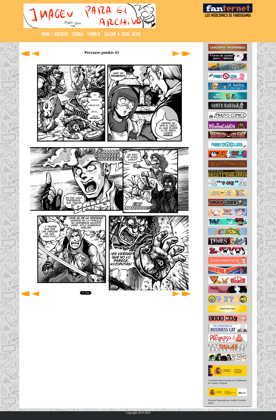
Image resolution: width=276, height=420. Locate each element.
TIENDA (77, 34)
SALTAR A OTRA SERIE (122, 34)
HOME (45, 34)
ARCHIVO (61, 34)
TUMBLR (93, 34)
